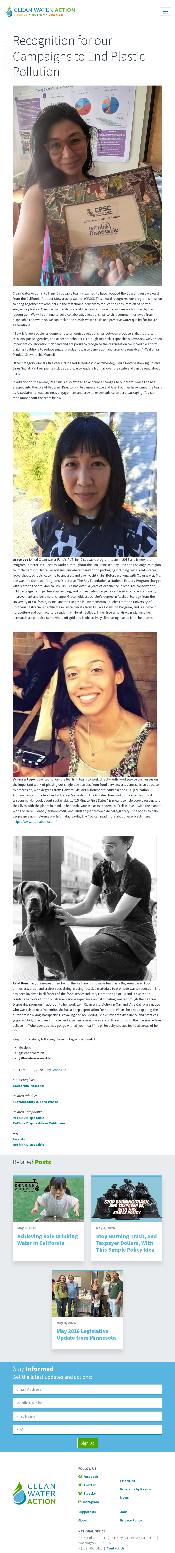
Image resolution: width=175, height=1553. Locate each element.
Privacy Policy (131, 1520)
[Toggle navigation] (165, 11)
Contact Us (116, 1548)
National (37, 1085)
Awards (19, 1139)
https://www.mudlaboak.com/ (35, 821)
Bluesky (87, 1493)
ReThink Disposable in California (39, 1123)
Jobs (123, 1512)
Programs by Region (135, 1489)
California (21, 1085)
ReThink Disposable (28, 1118)
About (83, 1520)
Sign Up (88, 1443)
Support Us (87, 1512)
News (124, 1497)
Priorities (127, 1480)
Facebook (88, 1476)
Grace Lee (59, 1069)
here (16, 373)
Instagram (88, 1502)
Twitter (87, 1485)
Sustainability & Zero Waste (35, 1102)
